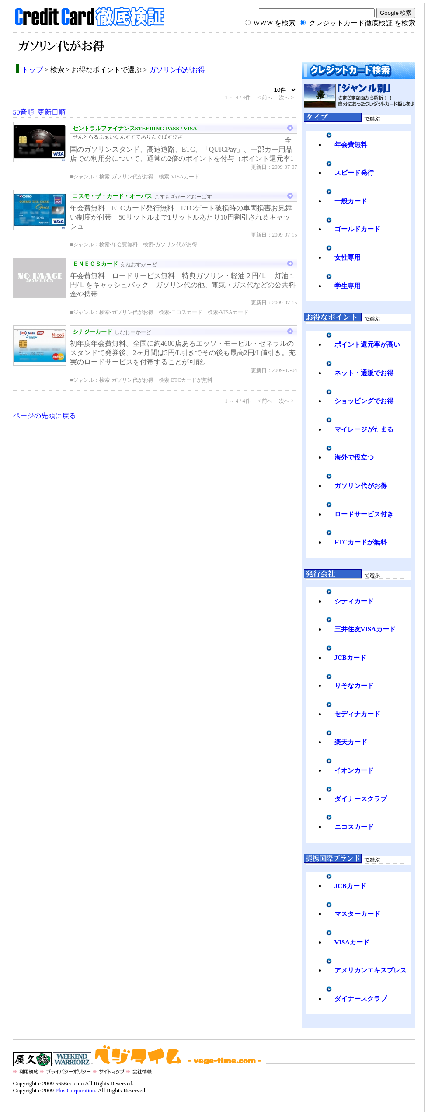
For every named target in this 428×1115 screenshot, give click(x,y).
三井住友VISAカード (365, 629)
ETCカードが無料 (360, 542)
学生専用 (347, 285)
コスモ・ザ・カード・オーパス (112, 196)
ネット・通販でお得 (363, 372)
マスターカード (357, 913)
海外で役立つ (354, 457)
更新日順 (52, 112)
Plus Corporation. (75, 1090)
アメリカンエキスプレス (370, 970)
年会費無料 (350, 144)
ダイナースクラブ (360, 798)
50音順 (23, 112)
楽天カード (350, 742)
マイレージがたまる (363, 429)
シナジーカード (92, 331)
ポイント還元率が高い (367, 344)
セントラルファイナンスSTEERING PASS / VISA (135, 128)
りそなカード (354, 685)
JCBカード (350, 657)
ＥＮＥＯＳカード (95, 264)
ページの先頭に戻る (44, 415)
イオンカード (354, 770)
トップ (32, 69)
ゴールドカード (357, 229)
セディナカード (357, 714)
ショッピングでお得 (363, 400)
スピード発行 (354, 172)
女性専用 (347, 257)
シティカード (354, 601)
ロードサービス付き (363, 514)
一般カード (350, 201)
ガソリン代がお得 (177, 69)
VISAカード (352, 942)
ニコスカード (354, 826)
